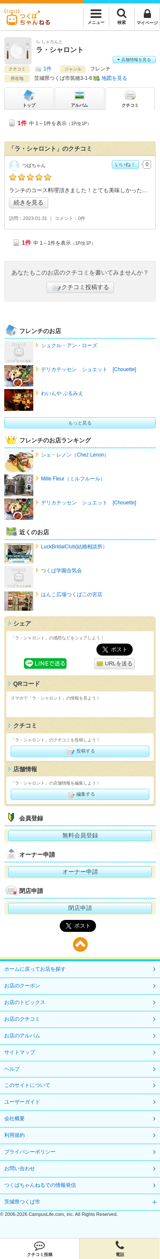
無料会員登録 (80, 835)
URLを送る (114, 664)
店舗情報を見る (134, 59)
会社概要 (14, 1118)
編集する (80, 794)
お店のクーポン (22, 986)
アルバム (79, 98)
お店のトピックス (24, 1002)
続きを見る (29, 202)
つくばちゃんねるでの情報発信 (40, 1185)
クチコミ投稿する (80, 287)
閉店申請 (80, 908)
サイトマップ (19, 1052)
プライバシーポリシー (29, 1152)
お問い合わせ (19, 1168)
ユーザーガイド (22, 1102)
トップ (29, 98)
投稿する (80, 751)
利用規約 (14, 1135)
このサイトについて (27, 1085)
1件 (48, 69)
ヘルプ (12, 1069)
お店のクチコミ (22, 1019)
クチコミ (130, 98)
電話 (120, 1249)
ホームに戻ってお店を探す (35, 969)
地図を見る (114, 78)
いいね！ (125, 164)
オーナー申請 (80, 871)
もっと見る (80, 422)
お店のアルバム (22, 1036)
